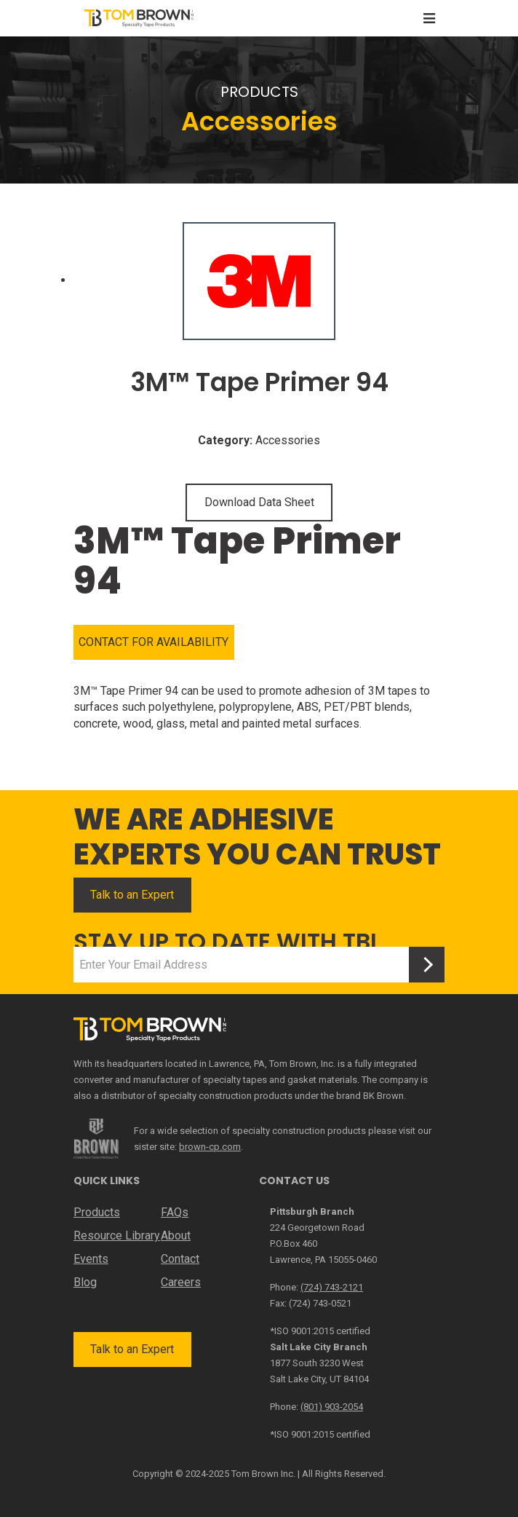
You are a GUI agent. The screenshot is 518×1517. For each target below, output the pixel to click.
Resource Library (116, 1235)
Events (90, 1259)
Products (96, 1212)
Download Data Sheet (259, 502)
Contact (180, 1259)
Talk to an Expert (132, 895)
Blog (85, 1282)
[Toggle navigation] (429, 18)
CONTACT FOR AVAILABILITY (153, 642)
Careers (181, 1282)
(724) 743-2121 (331, 1287)
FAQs (174, 1212)
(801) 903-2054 (331, 1406)
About (176, 1235)
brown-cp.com (210, 1146)
